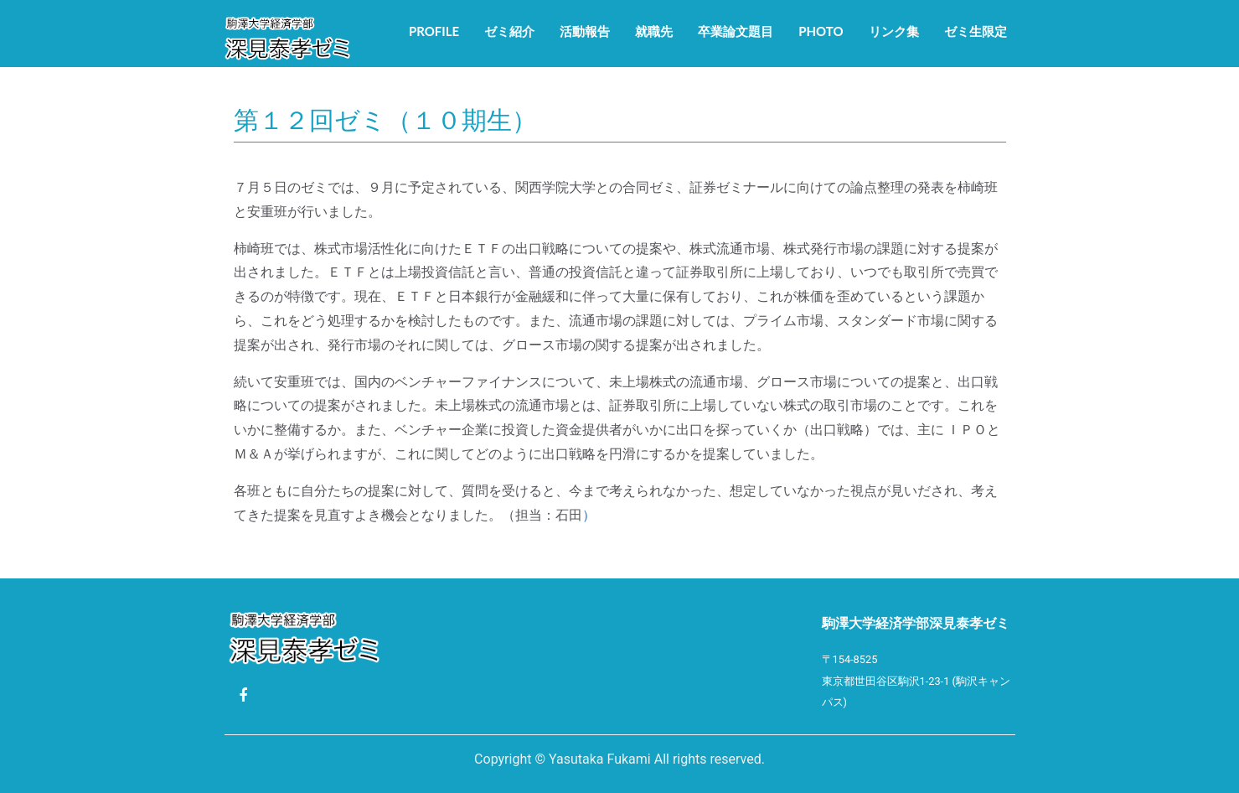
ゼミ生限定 (975, 31)
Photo (820, 31)
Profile (434, 31)
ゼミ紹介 (509, 31)
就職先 (654, 31)
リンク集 (894, 31)
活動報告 (585, 31)
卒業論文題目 (735, 31)
